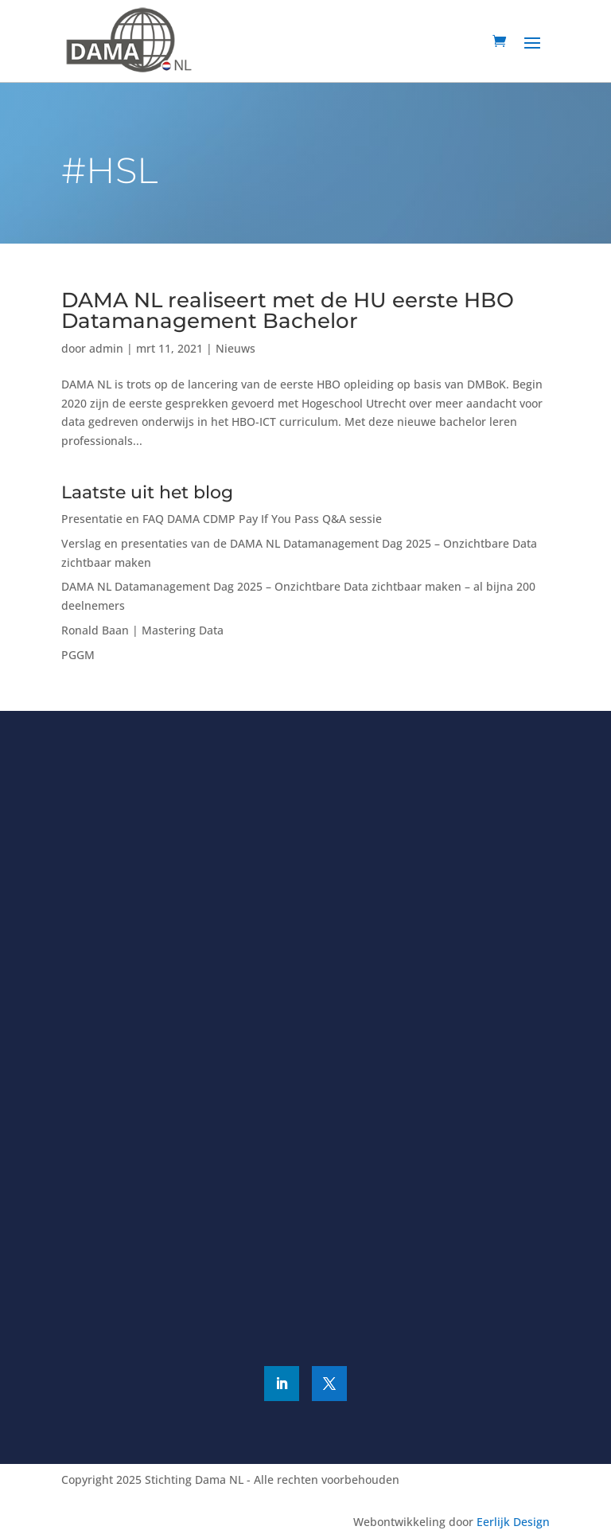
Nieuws (235, 348)
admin (106, 348)
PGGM (78, 654)
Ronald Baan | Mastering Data (142, 630)
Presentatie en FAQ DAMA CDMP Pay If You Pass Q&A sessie (221, 518)
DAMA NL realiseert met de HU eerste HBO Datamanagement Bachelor (287, 310)
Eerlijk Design (513, 1521)
